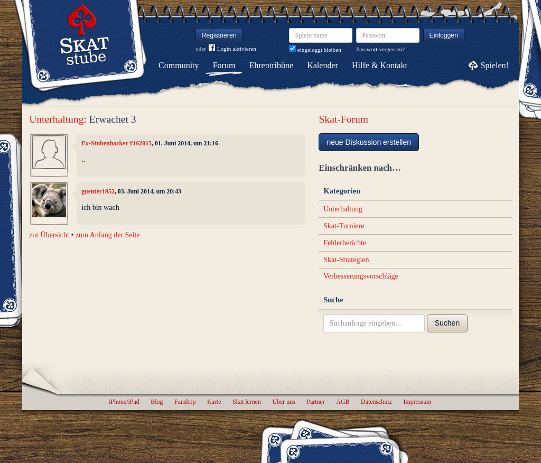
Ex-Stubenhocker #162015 (116, 143)
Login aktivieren (232, 48)
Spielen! (495, 65)
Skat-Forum (343, 119)
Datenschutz (376, 401)
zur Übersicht (49, 235)
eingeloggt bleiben (315, 50)
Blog (157, 401)
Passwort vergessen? (380, 49)
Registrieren (219, 35)
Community (178, 65)
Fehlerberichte (344, 243)
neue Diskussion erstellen (369, 142)
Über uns (283, 401)
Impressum (417, 401)
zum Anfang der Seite (108, 235)
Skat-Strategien (346, 260)
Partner (315, 401)
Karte (214, 401)
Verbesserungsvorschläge (360, 276)
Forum (224, 65)
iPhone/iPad (124, 401)
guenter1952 (98, 191)
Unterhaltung (56, 119)
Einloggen (444, 35)
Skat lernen (246, 401)
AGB (342, 401)
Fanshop (184, 401)
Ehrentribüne (271, 65)
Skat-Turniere (343, 226)
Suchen (447, 323)
